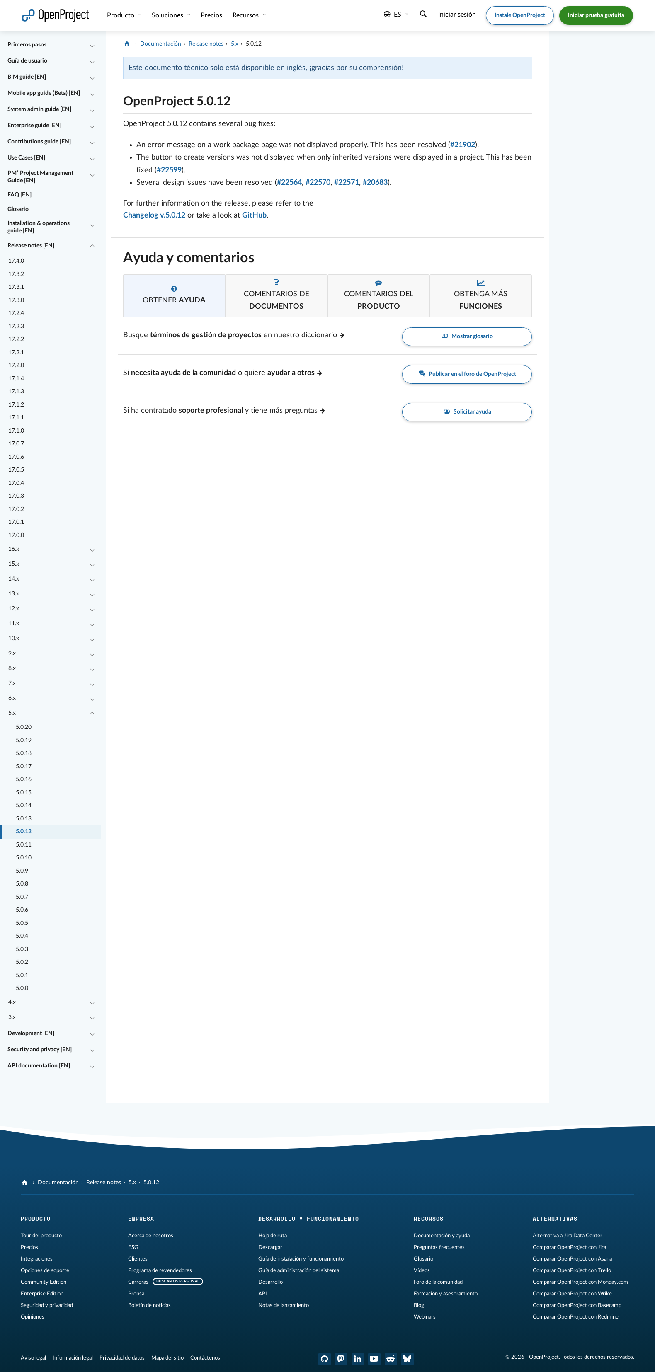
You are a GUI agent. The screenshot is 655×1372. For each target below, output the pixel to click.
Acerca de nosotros (150, 1235)
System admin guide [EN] (39, 109)
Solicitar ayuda (467, 412)
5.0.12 (24, 832)
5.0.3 (22, 949)
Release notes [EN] (30, 246)
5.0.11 (24, 845)
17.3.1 (16, 287)
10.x (13, 638)
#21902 (462, 145)
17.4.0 (16, 261)
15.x (13, 564)
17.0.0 (16, 535)
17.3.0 (16, 300)
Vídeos (422, 1270)
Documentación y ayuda (442, 1235)
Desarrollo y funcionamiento (308, 1219)
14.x (13, 579)
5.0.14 (24, 805)
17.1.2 (16, 405)
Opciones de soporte (45, 1270)
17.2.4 (16, 313)
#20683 (375, 182)
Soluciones (168, 15)
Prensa (136, 1293)
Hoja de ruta (272, 1235)
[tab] (174, 295)
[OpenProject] (128, 44)
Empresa (141, 1219)
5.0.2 (22, 962)
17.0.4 (16, 483)
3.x (12, 1017)
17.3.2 (16, 274)
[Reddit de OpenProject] (391, 1359)
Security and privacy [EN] (39, 1050)
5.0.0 (22, 988)
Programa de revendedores (160, 1270)
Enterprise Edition (42, 1293)
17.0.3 (16, 496)
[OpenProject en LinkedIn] (358, 1359)
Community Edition (43, 1282)
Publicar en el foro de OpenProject (467, 374)
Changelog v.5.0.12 (154, 215)
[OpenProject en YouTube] (374, 1359)
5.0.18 (24, 753)
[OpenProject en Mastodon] (341, 1359)
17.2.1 (16, 353)
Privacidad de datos (122, 1357)
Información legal (73, 1357)
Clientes (138, 1258)
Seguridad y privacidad (47, 1305)
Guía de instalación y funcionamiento (301, 1258)
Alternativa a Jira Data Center (567, 1235)
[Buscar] (423, 15)
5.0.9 (22, 871)
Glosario (18, 209)
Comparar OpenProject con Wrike (572, 1293)
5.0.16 (24, 779)
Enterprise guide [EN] (34, 125)
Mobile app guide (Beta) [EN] (43, 93)
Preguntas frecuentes (439, 1247)
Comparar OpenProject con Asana (572, 1258)
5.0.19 (24, 740)
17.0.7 (16, 444)
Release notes (206, 44)
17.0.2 (16, 509)
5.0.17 (24, 766)
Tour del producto (41, 1235)
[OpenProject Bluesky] (407, 1359)
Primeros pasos (26, 45)
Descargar (270, 1247)
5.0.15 (24, 793)
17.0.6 (16, 457)
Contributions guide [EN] (39, 142)
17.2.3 (16, 326)
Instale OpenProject (520, 15)
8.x (12, 668)
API (262, 1293)
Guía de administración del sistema (298, 1270)
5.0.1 (22, 975)
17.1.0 (16, 431)
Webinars (425, 1316)
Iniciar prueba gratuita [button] (596, 15)
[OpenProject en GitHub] (324, 1359)
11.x (13, 624)
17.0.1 (16, 522)
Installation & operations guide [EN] (38, 227)
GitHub (254, 215)
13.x (13, 594)
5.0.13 (24, 819)
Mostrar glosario (467, 336)
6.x (12, 698)
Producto (121, 15)
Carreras (138, 1282)
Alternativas (555, 1219)
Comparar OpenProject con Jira (569, 1247)
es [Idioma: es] (393, 14)
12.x (13, 609)
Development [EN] (30, 1033)
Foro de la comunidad (438, 1282)
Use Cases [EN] (26, 158)
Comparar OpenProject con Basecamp (577, 1305)
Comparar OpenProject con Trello (572, 1270)
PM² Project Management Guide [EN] (40, 177)
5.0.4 (22, 936)
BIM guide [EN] (26, 77)
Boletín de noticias (149, 1305)
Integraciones (37, 1258)
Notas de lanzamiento (283, 1305)
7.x (12, 683)
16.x (13, 549)
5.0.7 (22, 897)
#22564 (289, 182)
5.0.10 (24, 858)
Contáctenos (205, 1357)
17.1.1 (16, 418)
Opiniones (32, 1316)
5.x (12, 713)
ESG (133, 1247)
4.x (12, 1002)
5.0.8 (22, 884)
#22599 (169, 170)
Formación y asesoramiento (446, 1293)
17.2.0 (16, 365)
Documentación (160, 44)
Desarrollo (270, 1282)
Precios (211, 15)
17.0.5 (16, 470)
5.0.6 (22, 910)
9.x (12, 653)
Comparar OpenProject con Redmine (576, 1316)
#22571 (346, 182)
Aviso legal (33, 1357)
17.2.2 (16, 339)
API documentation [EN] (38, 1066)
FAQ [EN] (19, 195)
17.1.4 (16, 379)
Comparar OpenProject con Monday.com (580, 1282)
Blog (419, 1305)
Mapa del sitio (167, 1357)
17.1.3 (16, 391)
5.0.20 (24, 727)
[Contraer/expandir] (92, 45)
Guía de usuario (27, 61)
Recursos (246, 15)
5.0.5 (22, 923)
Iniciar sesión (457, 14)
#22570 (318, 182)
